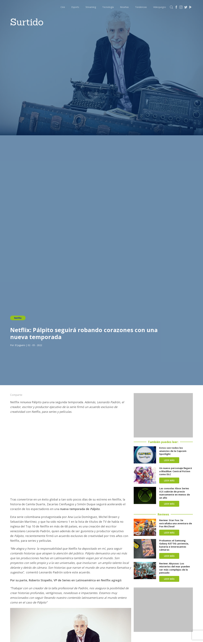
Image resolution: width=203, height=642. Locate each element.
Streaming (90, 7)
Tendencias (141, 7)
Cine (63, 7)
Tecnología (108, 7)
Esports (75, 7)
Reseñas (124, 7)
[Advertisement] (163, 415)
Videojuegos (159, 7)
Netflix (18, 317)
